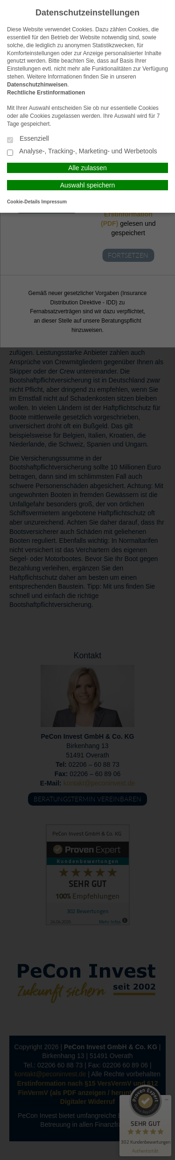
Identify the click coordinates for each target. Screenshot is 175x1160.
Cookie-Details (23, 201)
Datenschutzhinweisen (37, 84)
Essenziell (28, 139)
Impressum (54, 201)
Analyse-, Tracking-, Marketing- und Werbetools (82, 152)
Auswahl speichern (87, 185)
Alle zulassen (87, 168)
